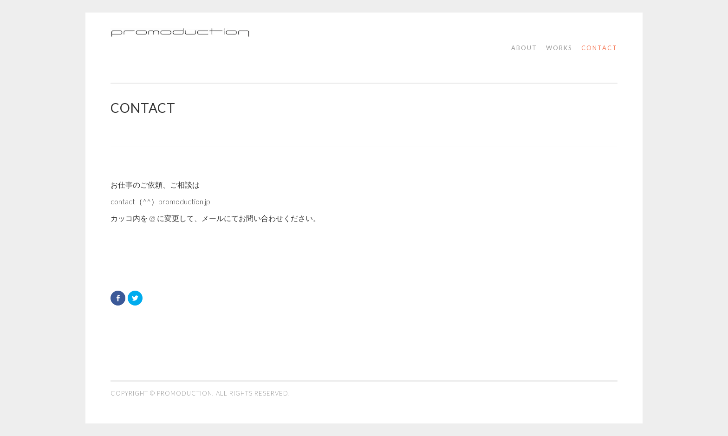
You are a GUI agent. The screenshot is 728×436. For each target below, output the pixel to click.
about (524, 48)
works (559, 48)
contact (599, 48)
